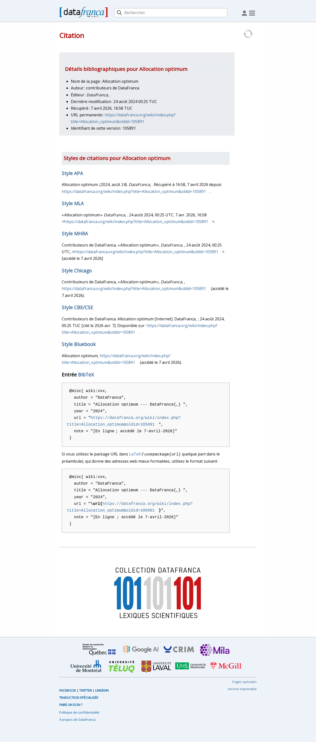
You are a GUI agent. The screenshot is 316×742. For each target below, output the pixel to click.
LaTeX (135, 454)
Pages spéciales (244, 681)
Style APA (72, 173)
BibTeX (86, 374)
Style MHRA (75, 233)
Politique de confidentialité (79, 712)
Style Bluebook (79, 344)
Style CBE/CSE (77, 307)
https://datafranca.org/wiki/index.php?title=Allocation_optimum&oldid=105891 (134, 191)
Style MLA (73, 203)
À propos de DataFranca (77, 719)
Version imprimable (242, 688)
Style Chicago (77, 270)
